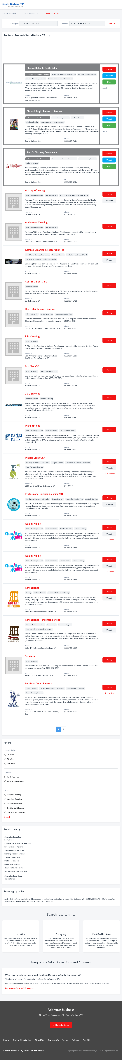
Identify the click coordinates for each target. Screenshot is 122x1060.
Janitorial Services (14, 803)
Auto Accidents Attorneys (15, 871)
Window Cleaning (14, 799)
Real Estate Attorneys (13, 868)
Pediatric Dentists (12, 857)
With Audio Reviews (15, 781)
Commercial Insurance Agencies (18, 843)
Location (64, 23)
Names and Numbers (34, 1050)
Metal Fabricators (11, 861)
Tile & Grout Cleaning (16, 812)
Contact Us (53, 1040)
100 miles (11, 763)
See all (7, 817)
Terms (65, 1040)
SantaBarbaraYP (9, 13)
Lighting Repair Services (14, 854)
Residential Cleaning (15, 808)
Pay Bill (86, 1040)
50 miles (10, 759)
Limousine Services (12, 864)
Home (6, 1040)
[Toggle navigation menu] (118, 4)
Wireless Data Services (14, 850)
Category (14, 23)
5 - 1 (109, 539)
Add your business (61, 1025)
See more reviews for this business (19, 988)
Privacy (75, 1040)
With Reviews (13, 777)
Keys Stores (9, 879)
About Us (39, 1040)
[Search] (111, 23)
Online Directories (22, 1040)
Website (109, 76)
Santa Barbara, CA (31, 13)
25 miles (10, 754)
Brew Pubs (9, 840)
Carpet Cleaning (14, 794)
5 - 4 (109, 473)
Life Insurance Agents (13, 847)
